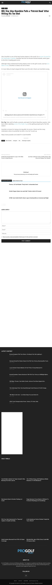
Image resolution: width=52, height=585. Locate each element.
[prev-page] (2, 205)
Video (6, 8)
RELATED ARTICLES (6, 180)
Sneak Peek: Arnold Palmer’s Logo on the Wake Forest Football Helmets (12, 157)
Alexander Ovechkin (15, 117)
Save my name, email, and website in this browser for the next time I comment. (20, 237)
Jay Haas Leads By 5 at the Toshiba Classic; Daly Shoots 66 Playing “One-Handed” (39, 157)
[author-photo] (26, 170)
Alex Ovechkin (9, 140)
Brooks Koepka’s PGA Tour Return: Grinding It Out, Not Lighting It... (26, 354)
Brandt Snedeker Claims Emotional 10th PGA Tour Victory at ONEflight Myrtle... (29, 374)
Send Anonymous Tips (33, 580)
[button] (2, 3)
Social (3, 8)
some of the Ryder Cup (20, 124)
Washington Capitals (26, 140)
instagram (15, 140)
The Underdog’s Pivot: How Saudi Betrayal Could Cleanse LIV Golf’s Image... (28, 388)
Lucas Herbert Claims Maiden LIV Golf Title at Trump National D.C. (26, 367)
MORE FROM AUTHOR (17, 180)
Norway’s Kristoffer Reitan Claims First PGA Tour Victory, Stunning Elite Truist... (29, 361)
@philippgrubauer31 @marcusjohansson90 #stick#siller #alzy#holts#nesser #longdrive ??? (24, 114)
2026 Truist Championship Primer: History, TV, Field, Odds (24, 401)
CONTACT (20, 580)
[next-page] (4, 205)
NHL (19, 140)
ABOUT (15, 580)
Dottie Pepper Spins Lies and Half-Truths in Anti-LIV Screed (25, 191)
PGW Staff (8, 16)
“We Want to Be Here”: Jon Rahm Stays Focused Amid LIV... (24, 394)
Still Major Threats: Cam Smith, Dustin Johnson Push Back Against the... (27, 381)
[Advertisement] (11, 270)
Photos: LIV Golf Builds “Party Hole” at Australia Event (23, 184)
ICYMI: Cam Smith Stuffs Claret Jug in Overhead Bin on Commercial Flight (28, 198)
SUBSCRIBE (26, 580)
